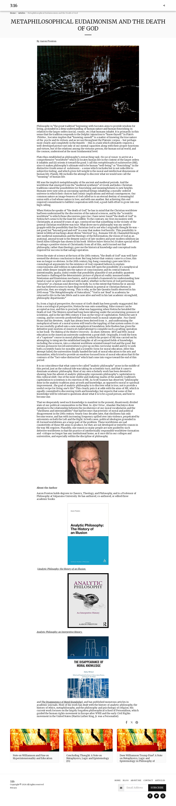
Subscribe (157, 787)
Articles (21, 13)
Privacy (13, 788)
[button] (164, 5)
